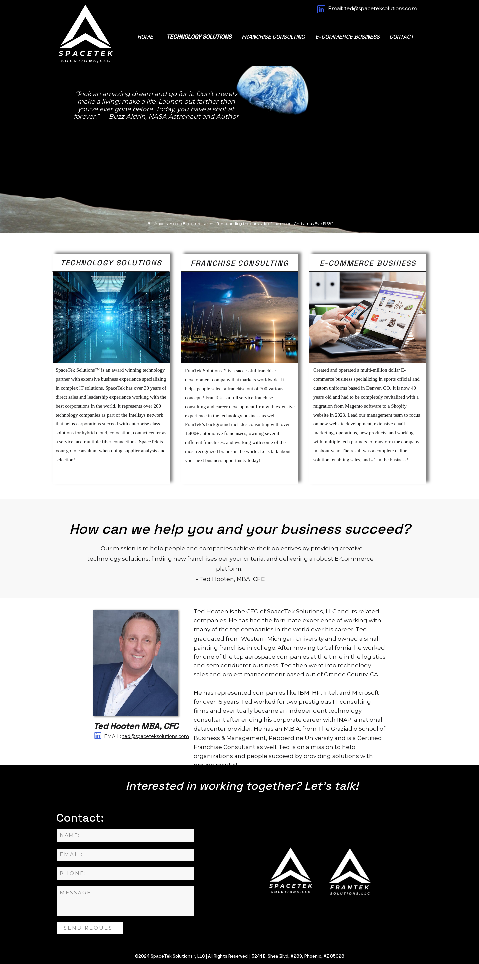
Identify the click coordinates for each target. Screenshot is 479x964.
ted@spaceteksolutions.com (380, 8)
